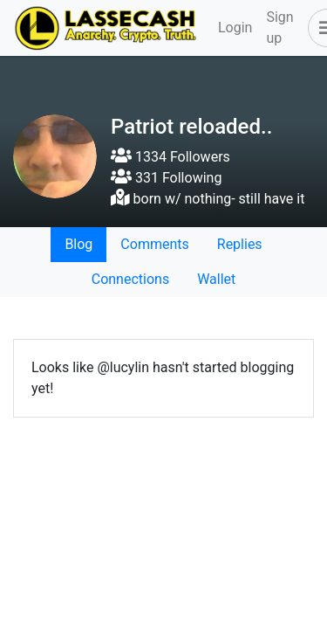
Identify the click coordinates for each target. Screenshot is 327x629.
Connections (130, 279)
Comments (154, 244)
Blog (78, 244)
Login (235, 27)
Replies (239, 244)
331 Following (166, 177)
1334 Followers (170, 157)
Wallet (216, 279)
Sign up (279, 27)
